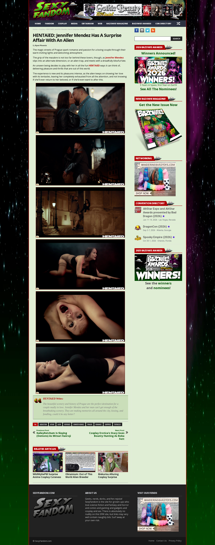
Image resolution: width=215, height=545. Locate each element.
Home (38, 23)
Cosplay (62, 23)
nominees (161, 288)
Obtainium (88, 23)
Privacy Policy (175, 540)
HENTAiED (67, 424)
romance (99, 424)
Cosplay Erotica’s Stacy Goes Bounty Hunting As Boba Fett (106, 434)
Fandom (49, 23)
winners (165, 283)
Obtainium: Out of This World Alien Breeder (78, 476)
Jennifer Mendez (78, 424)
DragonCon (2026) (156, 226)
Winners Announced (158, 53)
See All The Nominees (158, 89)
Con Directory (163, 23)
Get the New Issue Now (158, 104)
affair (52, 424)
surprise (108, 424)
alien (59, 424)
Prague (89, 424)
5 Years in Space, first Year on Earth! (158, 85)
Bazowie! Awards (141, 23)
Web (100, 23)
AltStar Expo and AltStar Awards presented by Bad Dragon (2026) (159, 212)
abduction (43, 424)
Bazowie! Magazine (117, 23)
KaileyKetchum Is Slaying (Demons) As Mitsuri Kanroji (54, 433)
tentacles (117, 424)
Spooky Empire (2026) (159, 237)
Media (74, 23)
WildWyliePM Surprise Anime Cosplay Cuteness (47, 476)
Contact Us (161, 540)
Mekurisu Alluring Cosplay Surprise (108, 476)
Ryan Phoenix (41, 45)
